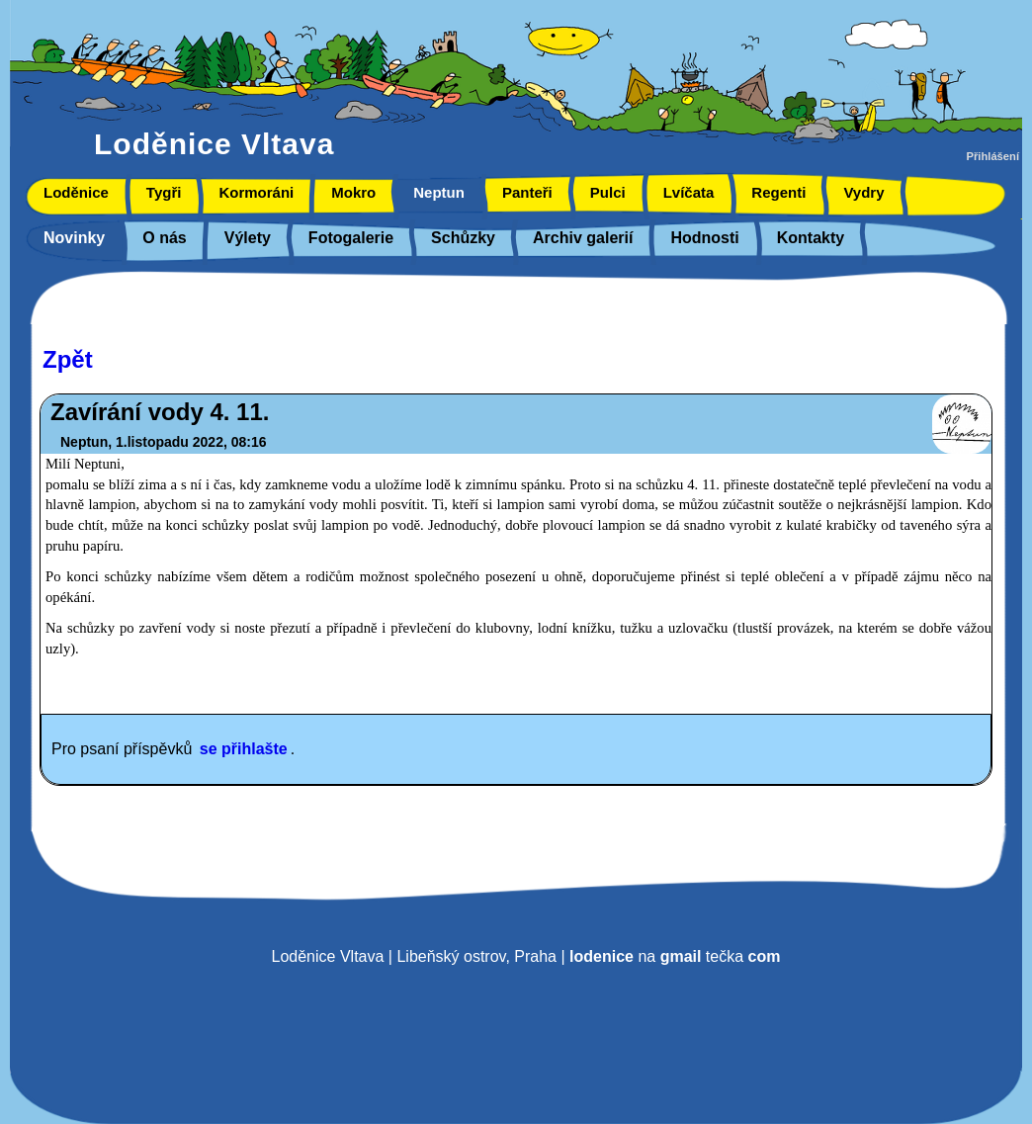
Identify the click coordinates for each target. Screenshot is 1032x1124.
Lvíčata (689, 192)
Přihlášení (993, 156)
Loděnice (76, 192)
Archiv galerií (583, 237)
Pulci (608, 192)
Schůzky (463, 237)
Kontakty (810, 237)
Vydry (863, 192)
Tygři (164, 192)
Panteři (527, 192)
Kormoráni (256, 192)
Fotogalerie (350, 237)
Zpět (68, 359)
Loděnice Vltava (214, 144)
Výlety (247, 237)
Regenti (778, 192)
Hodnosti (704, 237)
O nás (164, 237)
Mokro (353, 192)
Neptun (439, 192)
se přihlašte (244, 748)
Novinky (74, 237)
